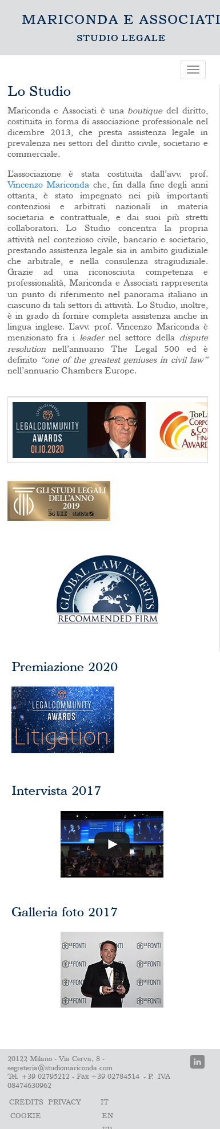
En (107, 1116)
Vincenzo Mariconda (48, 185)
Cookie (25, 1116)
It (105, 1102)
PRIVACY (64, 1102)
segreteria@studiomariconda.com (60, 1068)
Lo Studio (121, 27)
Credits (26, 1102)
